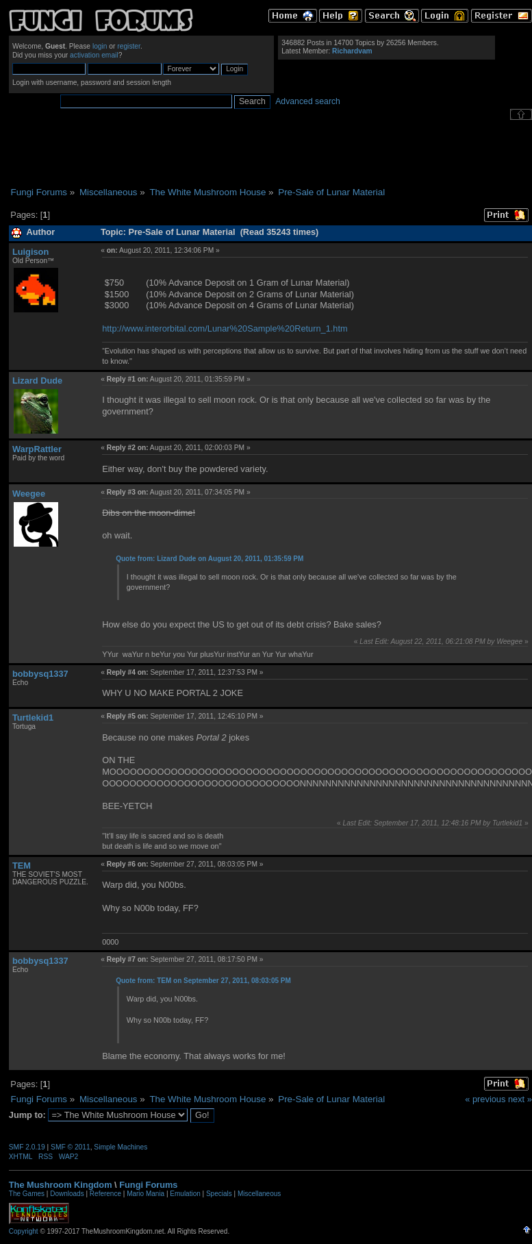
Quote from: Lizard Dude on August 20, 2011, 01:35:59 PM (209, 558)
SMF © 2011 (70, 1147)
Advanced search (307, 101)
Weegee (28, 493)
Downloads (67, 1193)
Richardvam (352, 51)
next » (520, 1099)
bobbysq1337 (40, 674)
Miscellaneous (259, 1193)
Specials (219, 1193)
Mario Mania (145, 1193)
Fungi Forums (148, 1185)
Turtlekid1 (32, 717)
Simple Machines (120, 1147)
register (128, 46)
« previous (485, 1099)
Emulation (185, 1193)
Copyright (23, 1231)
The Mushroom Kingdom (60, 1185)
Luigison (30, 252)
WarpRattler (37, 449)
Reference (105, 1193)
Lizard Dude (37, 380)
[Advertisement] (270, 153)
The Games (27, 1193)
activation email (94, 55)
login (99, 46)
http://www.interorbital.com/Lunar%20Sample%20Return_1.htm (225, 328)
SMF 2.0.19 (27, 1147)
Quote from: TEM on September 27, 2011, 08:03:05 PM (203, 980)
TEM (21, 865)
